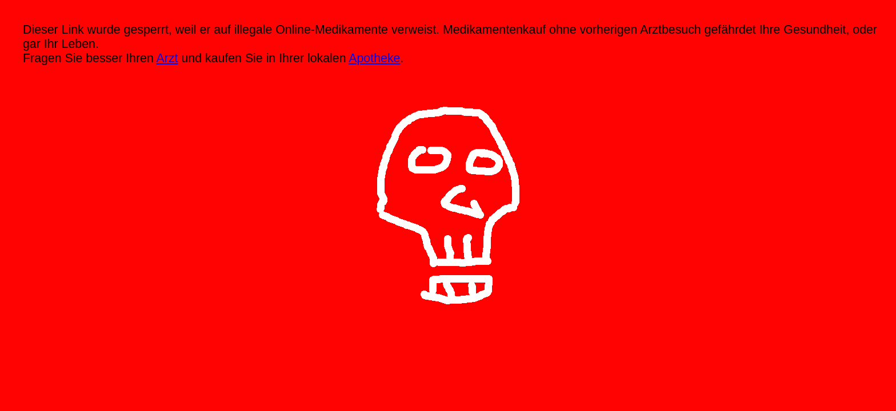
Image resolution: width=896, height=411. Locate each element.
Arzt (167, 58)
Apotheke (374, 58)
